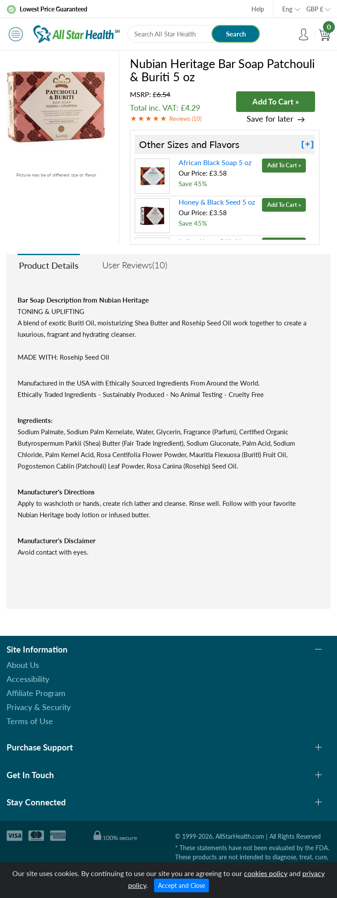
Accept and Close (181, 885)
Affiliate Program (36, 693)
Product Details (49, 265)
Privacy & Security (39, 707)
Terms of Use (30, 721)
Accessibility (28, 679)
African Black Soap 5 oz (215, 162)
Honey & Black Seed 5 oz (217, 202)
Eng (287, 9)
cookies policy (265, 873)
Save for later (270, 118)
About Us (23, 665)
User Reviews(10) (134, 265)
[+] (308, 144)
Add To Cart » (275, 101)
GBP (314, 9)
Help (257, 9)
